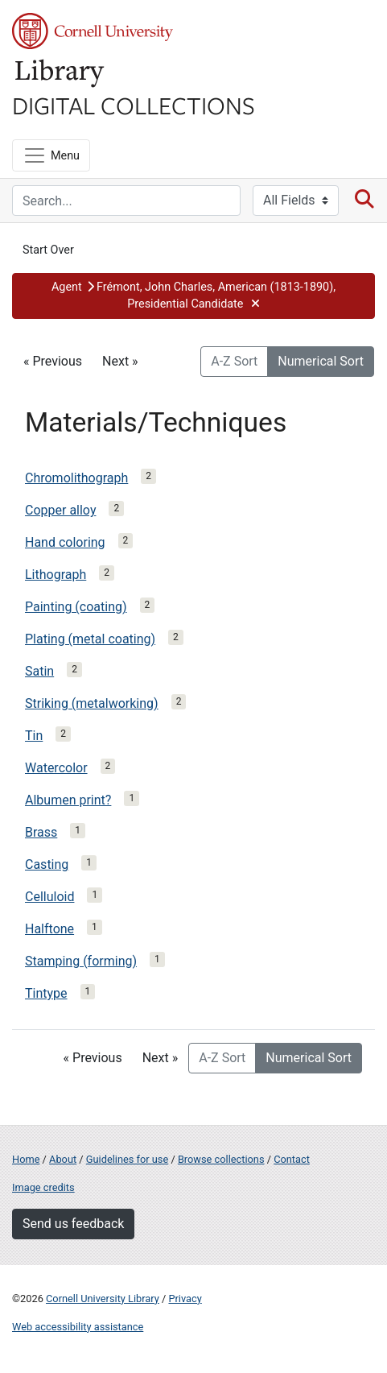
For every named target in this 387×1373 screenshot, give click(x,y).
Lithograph (55, 574)
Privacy (184, 1298)
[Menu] (51, 155)
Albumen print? (68, 800)
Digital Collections (133, 105)
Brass (41, 832)
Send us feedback (73, 1223)
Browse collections (221, 1159)
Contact (292, 1159)
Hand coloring (65, 542)
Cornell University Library (102, 1298)
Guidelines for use (127, 1159)
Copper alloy (60, 510)
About (62, 1159)
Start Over (48, 250)
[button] (193, 296)
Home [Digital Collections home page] (25, 1159)
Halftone (49, 929)
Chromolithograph (76, 478)
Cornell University (92, 31)
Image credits (43, 1187)
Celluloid (49, 896)
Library (60, 74)
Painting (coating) (76, 606)
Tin (34, 735)
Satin (39, 671)
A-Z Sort (234, 361)
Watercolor (56, 767)
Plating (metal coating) (90, 639)
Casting (46, 864)
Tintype (46, 993)
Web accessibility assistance (77, 1327)
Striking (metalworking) (92, 703)
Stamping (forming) (81, 961)
